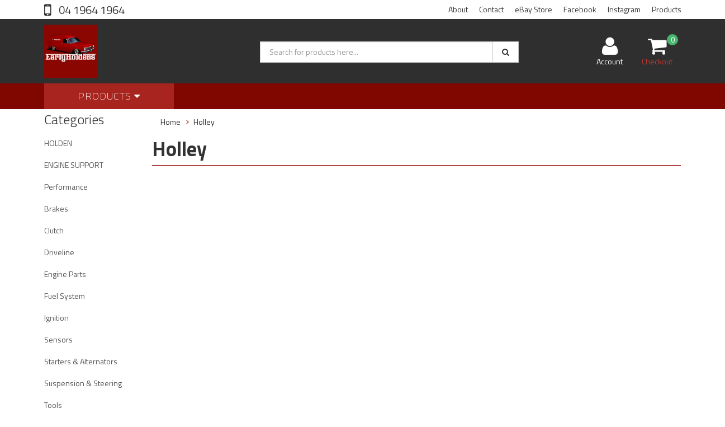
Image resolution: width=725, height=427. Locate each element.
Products (666, 9)
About (458, 9)
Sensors (58, 339)
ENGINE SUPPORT (73, 165)
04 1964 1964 (90, 9)
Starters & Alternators (80, 361)
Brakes (56, 208)
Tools (53, 405)
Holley (204, 122)
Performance (66, 187)
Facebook (579, 9)
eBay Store (533, 9)
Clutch (54, 230)
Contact (491, 9)
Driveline (59, 252)
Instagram (624, 9)
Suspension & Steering (83, 383)
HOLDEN (58, 143)
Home (170, 122)
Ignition (56, 317)
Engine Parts (65, 274)
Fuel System (64, 296)
